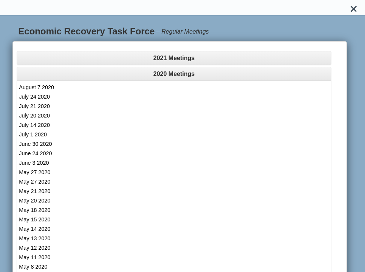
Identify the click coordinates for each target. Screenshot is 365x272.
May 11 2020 (34, 257)
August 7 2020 (36, 87)
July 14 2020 (34, 125)
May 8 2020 (33, 267)
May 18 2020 (34, 210)
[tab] (174, 58)
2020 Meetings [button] (174, 74)
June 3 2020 (34, 163)
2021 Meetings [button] (174, 58)
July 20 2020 (34, 116)
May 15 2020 (34, 219)
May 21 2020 (34, 191)
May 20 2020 (34, 201)
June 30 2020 (35, 144)
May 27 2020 (34, 172)
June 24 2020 (35, 153)
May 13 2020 (34, 238)
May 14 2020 (34, 229)
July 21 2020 (34, 106)
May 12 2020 (34, 248)
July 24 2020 (34, 97)
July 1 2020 (33, 134)
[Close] (353, 7)
